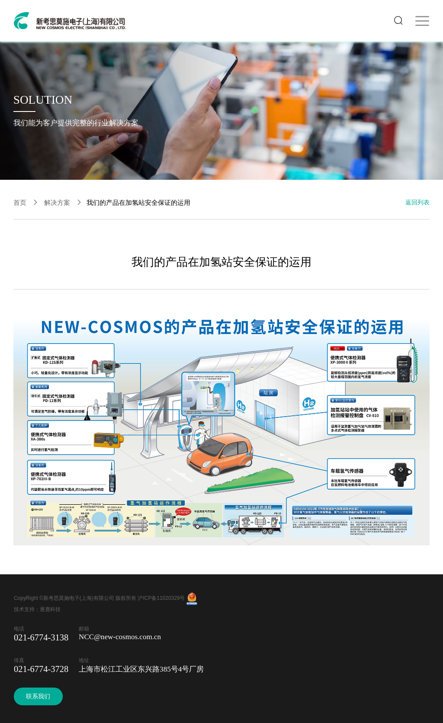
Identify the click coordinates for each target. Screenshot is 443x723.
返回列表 (417, 202)
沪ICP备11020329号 (161, 598)
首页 (19, 202)
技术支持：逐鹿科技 (37, 609)
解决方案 (57, 202)
